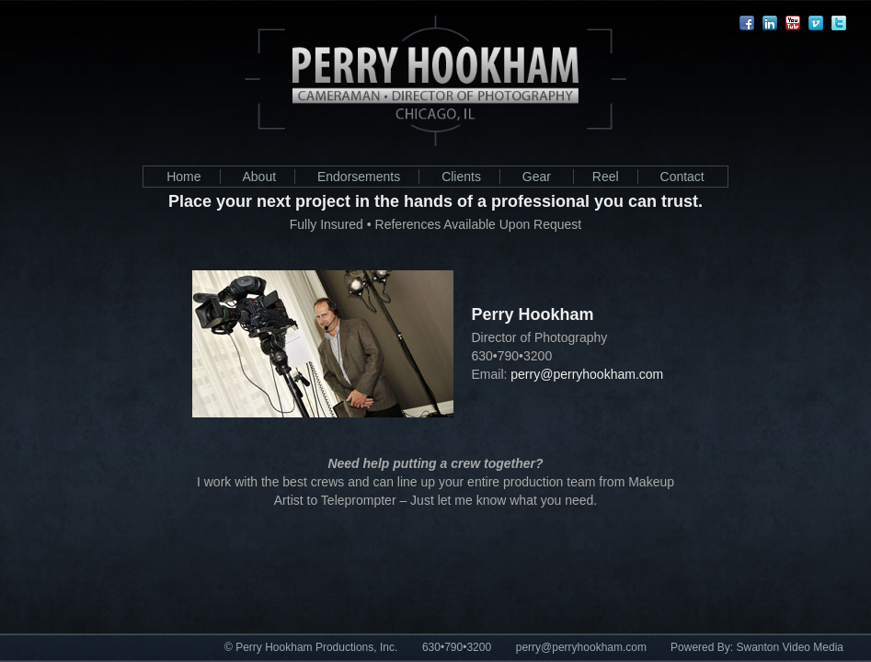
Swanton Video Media (789, 647)
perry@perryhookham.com (581, 647)
